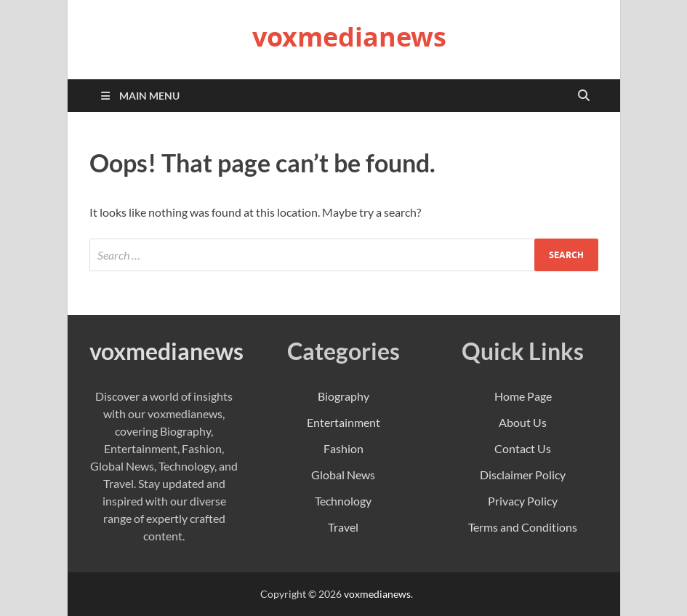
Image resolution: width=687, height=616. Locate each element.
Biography (343, 396)
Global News (343, 474)
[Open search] (584, 96)
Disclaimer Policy (523, 474)
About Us (523, 422)
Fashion (343, 448)
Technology (343, 501)
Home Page (523, 396)
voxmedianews (349, 37)
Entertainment (343, 422)
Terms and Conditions (522, 527)
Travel (343, 527)
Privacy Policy (523, 501)
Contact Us (522, 448)
